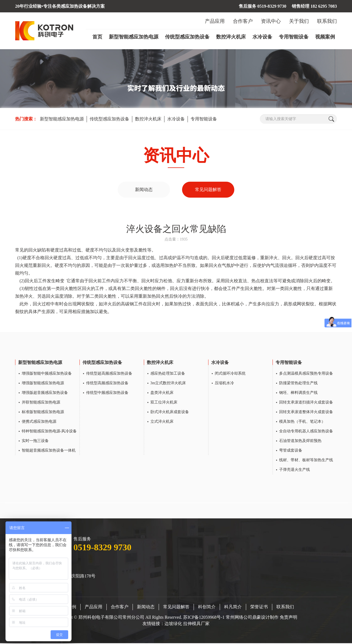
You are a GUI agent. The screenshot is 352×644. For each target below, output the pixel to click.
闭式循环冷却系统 (230, 374)
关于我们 (299, 21)
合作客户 (243, 21)
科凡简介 (233, 607)
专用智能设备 (294, 37)
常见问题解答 (208, 189)
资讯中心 (271, 21)
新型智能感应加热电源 (133, 37)
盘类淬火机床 (162, 393)
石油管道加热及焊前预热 (300, 441)
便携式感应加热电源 (39, 422)
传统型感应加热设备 (187, 37)
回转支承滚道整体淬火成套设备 (306, 412)
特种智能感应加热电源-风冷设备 (49, 432)
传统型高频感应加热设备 (107, 384)
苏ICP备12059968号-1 (204, 617)
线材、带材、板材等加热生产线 (306, 460)
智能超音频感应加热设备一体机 (49, 451)
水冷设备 (262, 37)
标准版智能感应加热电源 (43, 412)
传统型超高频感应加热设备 (109, 374)
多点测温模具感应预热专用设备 (306, 374)
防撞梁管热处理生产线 (298, 384)
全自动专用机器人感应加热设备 (306, 432)
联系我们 (327, 21)
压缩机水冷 (224, 384)
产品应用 (215, 21)
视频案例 (325, 37)
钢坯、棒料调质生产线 (298, 393)
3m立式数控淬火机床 (168, 384)
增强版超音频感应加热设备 (45, 393)
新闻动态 (144, 189)
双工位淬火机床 (163, 403)
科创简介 (207, 607)
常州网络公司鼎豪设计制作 (252, 617)
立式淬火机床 (162, 422)
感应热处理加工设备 (167, 374)
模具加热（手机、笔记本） (302, 422)
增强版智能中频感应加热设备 (47, 374)
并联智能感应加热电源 (41, 403)
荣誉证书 (259, 607)
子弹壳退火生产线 (294, 470)
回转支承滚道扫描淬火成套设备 (306, 403)
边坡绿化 (173, 624)
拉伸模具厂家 (196, 624)
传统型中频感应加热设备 (107, 393)
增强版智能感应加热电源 (43, 384)
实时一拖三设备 (35, 441)
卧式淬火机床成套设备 (169, 412)
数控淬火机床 (231, 37)
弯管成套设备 (290, 451)
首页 (97, 37)
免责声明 (288, 617)
